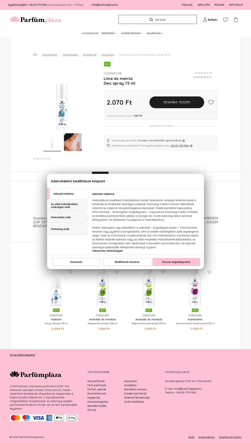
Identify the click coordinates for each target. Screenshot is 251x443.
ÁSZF (191, 437)
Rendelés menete (135, 389)
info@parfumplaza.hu (105, 4)
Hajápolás (93, 397)
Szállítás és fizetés (230, 437)
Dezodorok (89, 54)
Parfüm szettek (96, 389)
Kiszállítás (130, 385)
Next (222, 286)
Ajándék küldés (97, 405)
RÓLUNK (220, 4)
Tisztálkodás (70, 54)
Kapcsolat (130, 381)
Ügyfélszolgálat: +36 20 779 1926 (45, 4)
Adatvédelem (207, 437)
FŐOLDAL (187, 4)
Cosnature (108, 54)
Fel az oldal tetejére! (22, 354)
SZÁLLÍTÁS (203, 4)
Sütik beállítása (134, 401)
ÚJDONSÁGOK (90, 33)
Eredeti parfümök (135, 393)
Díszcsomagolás (97, 401)
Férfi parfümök (96, 385)
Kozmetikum (49, 54)
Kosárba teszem (177, 102)
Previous (29, 286)
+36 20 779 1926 (179, 145)
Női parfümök (96, 381)
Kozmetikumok (96, 393)
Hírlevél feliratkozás (136, 397)
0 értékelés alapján (202, 76)
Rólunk (91, 409)
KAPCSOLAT (236, 4)
